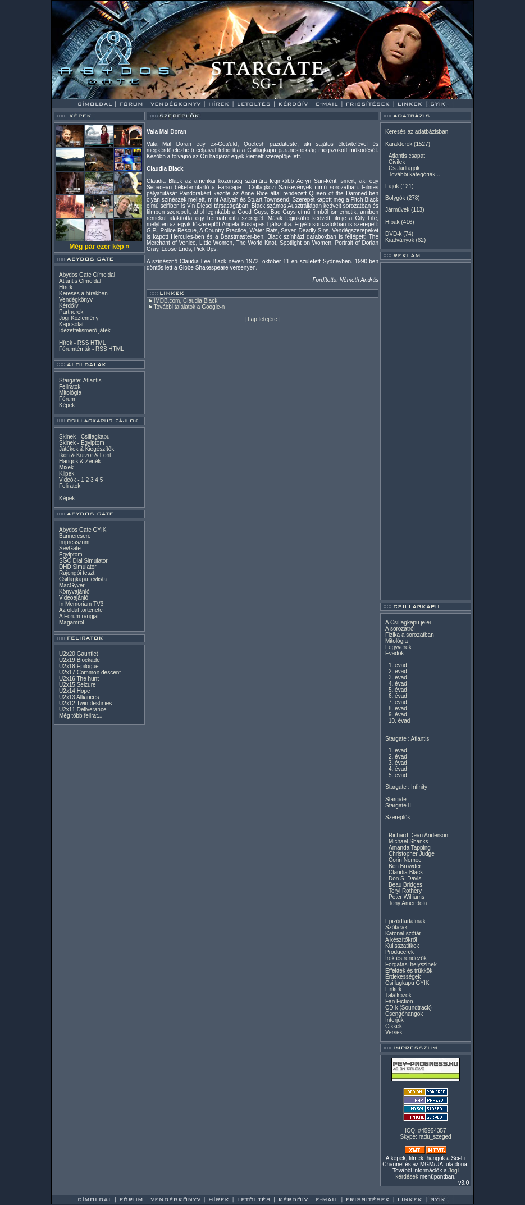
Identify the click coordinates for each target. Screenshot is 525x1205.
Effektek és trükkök (408, 970)
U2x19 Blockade (79, 660)
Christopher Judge (412, 854)
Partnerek (71, 312)
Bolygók (395, 198)
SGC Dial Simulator (83, 561)
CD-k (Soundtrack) (408, 1008)
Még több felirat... (80, 716)
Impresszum (74, 542)
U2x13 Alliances (79, 697)
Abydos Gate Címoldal (87, 275)
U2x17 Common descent (90, 672)
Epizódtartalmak (405, 921)
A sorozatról (400, 629)
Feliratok (69, 387)
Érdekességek (403, 977)
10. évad (399, 721)
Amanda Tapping (410, 848)
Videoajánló (73, 598)
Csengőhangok (404, 1014)
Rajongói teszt (76, 573)
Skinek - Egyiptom (81, 443)
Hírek (65, 287)
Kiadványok (399, 240)
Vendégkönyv (76, 299)
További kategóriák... (414, 174)
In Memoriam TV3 (81, 604)
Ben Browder (405, 866)
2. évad (398, 671)
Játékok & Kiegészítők (86, 449)
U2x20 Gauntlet (78, 654)
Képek (67, 405)
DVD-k (393, 234)
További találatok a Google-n (189, 307)
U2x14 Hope (74, 691)
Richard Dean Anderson (418, 835)
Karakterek (398, 144)
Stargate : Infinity (406, 787)
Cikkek (393, 1026)
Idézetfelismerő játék (85, 330)
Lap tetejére (262, 319)
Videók (67, 480)
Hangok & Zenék (80, 461)
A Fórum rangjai (79, 616)
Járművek (397, 210)
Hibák (392, 222)
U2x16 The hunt (79, 678)
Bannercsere (75, 536)
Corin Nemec (405, 860)
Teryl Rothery (405, 891)
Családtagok (404, 168)
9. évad (398, 714)
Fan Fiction (399, 1001)
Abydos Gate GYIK (83, 530)
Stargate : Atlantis (407, 739)
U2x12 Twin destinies (85, 703)
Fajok (392, 186)
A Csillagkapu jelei (408, 622)
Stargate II (398, 805)
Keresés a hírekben (83, 293)
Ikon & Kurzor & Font (85, 455)
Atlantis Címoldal (80, 281)
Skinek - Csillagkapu (84, 436)
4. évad (398, 684)
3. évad (398, 677)
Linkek (393, 989)
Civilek (397, 162)
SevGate (70, 548)
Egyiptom (71, 554)
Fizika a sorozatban (409, 635)
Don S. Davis (405, 878)
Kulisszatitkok (402, 946)
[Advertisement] (426, 431)
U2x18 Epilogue (79, 666)
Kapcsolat (71, 324)
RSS (83, 343)
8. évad (398, 708)
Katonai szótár (403, 933)
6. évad (398, 696)
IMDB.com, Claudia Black (185, 301)
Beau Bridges (405, 885)
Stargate (396, 799)
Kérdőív (68, 306)
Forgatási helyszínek (411, 964)
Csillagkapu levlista (83, 579)
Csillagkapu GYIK (407, 983)
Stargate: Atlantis (80, 380)
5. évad (398, 690)
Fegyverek (398, 647)
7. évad (398, 702)
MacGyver (72, 585)
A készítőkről (401, 940)
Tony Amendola (408, 903)
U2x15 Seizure (77, 685)
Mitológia (70, 393)
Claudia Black (406, 872)
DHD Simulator (78, 567)
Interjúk (394, 1020)
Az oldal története (81, 610)
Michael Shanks (408, 841)
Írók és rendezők (406, 958)
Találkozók (398, 995)
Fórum (67, 399)
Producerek (399, 952)
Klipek (66, 474)
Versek (394, 1032)
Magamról (71, 622)
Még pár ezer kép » (99, 246)
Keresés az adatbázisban (416, 132)
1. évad (398, 665)
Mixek (66, 467)
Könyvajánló (74, 591)
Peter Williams (406, 897)
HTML (98, 343)
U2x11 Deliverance (83, 709)
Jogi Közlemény (79, 318)
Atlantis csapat (407, 156)
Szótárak (396, 927)
